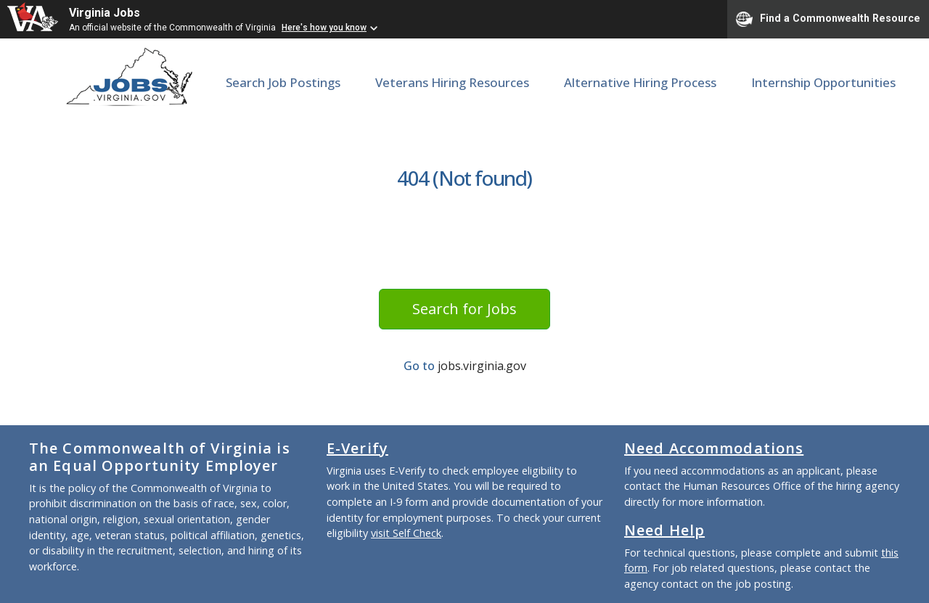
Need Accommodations (713, 448)
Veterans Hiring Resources (452, 82)
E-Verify (357, 448)
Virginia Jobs (104, 13)
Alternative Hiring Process (640, 82)
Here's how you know (324, 27)
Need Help (664, 530)
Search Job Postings (283, 82)
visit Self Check (406, 533)
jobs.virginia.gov (482, 366)
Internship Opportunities (823, 82)
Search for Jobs (464, 309)
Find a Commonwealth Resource (828, 19)
